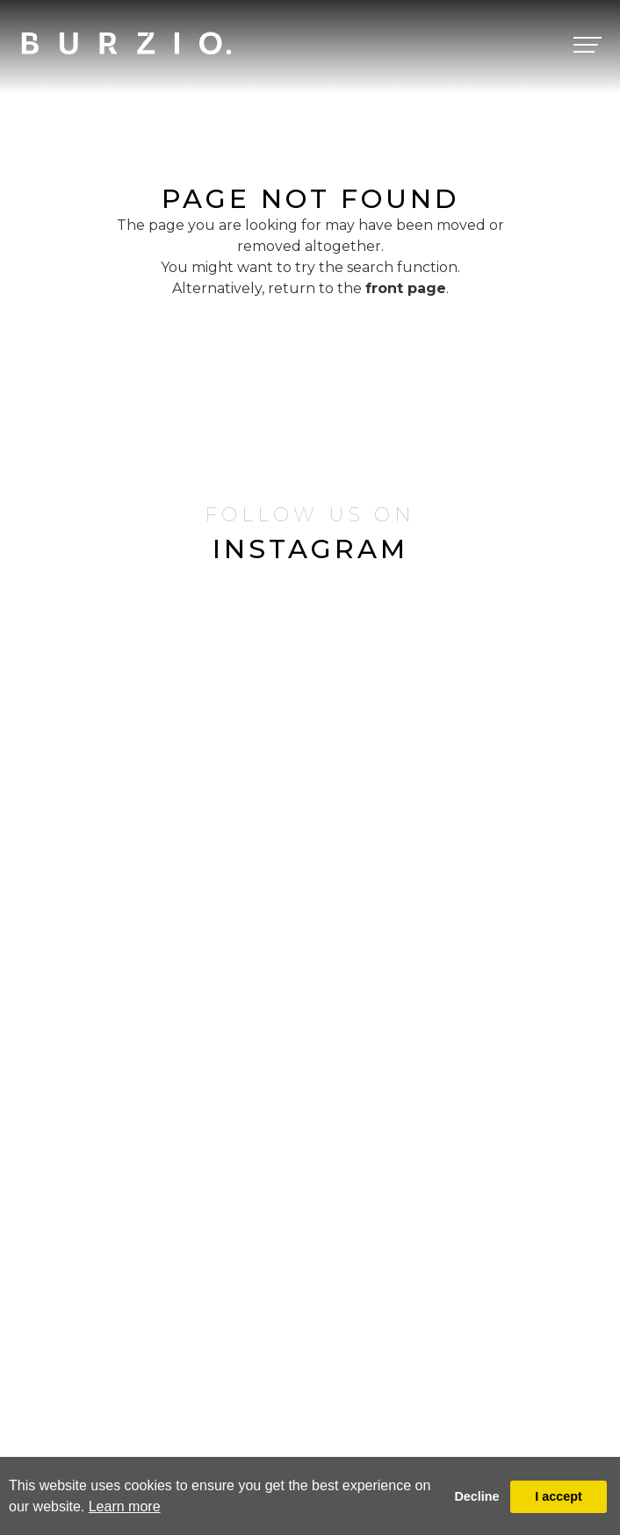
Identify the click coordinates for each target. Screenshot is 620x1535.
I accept (558, 1496)
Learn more (125, 1506)
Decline (476, 1496)
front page (405, 288)
